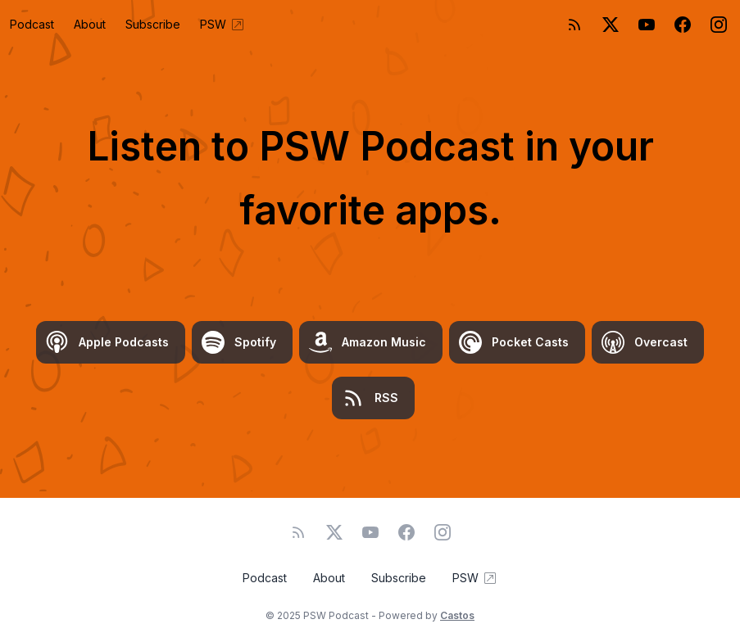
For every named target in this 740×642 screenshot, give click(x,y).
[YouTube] (646, 24)
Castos (457, 615)
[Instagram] (718, 24)
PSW (223, 24)
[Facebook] (682, 24)
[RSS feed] (574, 24)
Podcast (32, 24)
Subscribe (152, 24)
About (90, 24)
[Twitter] (610, 24)
